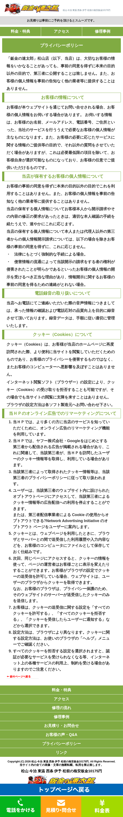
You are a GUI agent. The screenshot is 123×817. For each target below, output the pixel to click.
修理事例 (102, 31)
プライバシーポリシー (61, 744)
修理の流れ (61, 708)
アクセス (61, 31)
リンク (61, 752)
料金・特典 (20, 31)
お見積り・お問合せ (61, 725)
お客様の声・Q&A (61, 735)
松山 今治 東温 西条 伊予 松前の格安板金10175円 (60, 761)
